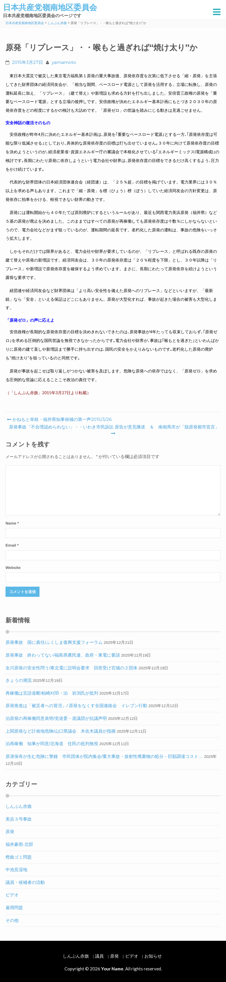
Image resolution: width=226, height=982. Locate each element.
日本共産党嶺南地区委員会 (50, 7)
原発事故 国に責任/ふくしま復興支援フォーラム (54, 642)
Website (13, 567)
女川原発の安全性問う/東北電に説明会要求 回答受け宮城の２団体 (71, 667)
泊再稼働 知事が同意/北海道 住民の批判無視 (52, 743)
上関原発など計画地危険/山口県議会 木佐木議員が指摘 (61, 731)
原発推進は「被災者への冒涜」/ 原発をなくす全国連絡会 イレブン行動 (76, 705)
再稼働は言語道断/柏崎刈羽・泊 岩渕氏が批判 (52, 693)
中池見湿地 (16, 869)
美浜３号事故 (19, 819)
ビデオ (12, 894)
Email (12, 545)
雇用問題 (14, 907)
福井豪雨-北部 (19, 844)
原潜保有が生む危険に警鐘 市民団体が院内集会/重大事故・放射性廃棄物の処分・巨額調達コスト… (104, 756)
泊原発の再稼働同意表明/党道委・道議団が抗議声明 (56, 718)
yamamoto (64, 62)
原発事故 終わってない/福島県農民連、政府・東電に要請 (63, 655)
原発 (10, 831)
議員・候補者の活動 (25, 882)
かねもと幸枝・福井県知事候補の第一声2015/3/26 (59, 419)
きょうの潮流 (19, 680)
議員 (99, 956)
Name (12, 523)
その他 (12, 920)
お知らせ (153, 956)
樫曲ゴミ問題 (19, 857)
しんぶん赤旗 (19, 806)
